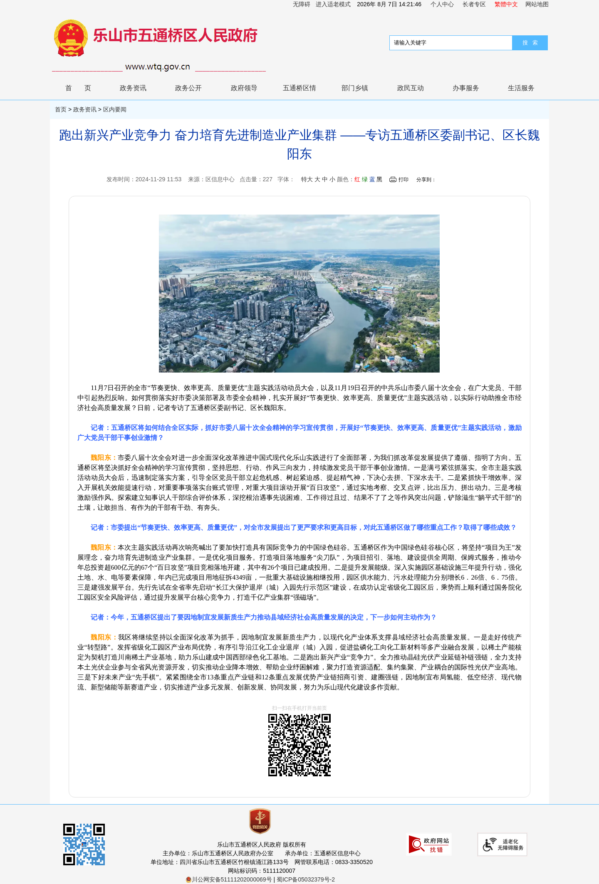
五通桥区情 (299, 87)
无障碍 (301, 4)
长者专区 (474, 4)
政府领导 (244, 87)
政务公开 (188, 87)
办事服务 (466, 87)
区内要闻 (114, 109)
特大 (307, 179)
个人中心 (442, 4)
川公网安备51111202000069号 (229, 879)
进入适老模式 (333, 4)
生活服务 (521, 87)
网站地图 (537, 4)
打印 (403, 180)
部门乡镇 (355, 87)
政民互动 (410, 87)
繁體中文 (506, 4)
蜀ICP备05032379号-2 (306, 879)
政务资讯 (133, 87)
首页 (84, 87)
